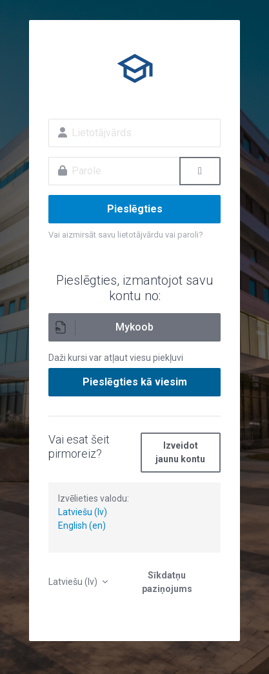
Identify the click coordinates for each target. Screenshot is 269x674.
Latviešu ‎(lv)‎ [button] (73, 582)
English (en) (82, 525)
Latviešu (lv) (82, 512)
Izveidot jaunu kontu (180, 452)
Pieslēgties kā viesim (135, 382)
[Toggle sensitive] (200, 171)
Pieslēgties (135, 209)
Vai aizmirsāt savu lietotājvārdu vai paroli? (125, 235)
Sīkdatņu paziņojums (167, 582)
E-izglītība (134, 68)
